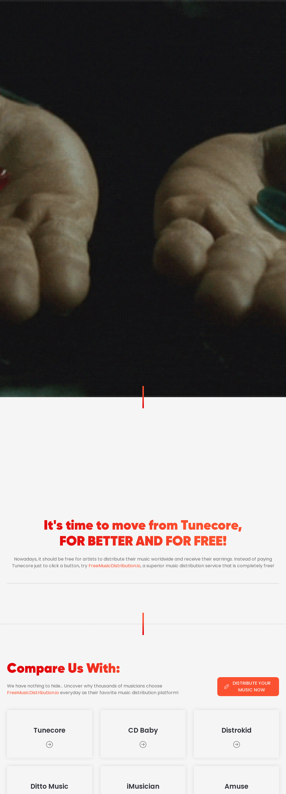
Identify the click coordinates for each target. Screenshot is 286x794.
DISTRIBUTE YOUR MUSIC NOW (247, 686)
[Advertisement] (143, 439)
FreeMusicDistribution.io (114, 566)
